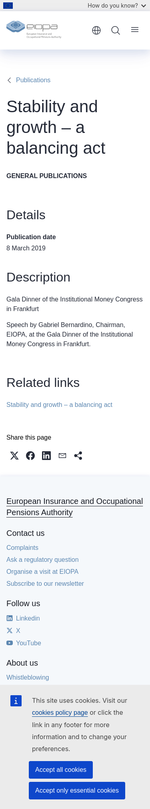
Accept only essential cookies (77, 790)
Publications (33, 80)
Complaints (22, 547)
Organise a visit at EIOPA (42, 571)
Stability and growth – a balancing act (59, 404)
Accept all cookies (60, 769)
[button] (14, 455)
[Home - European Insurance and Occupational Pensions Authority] (46, 30)
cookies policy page (60, 712)
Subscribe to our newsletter (45, 583)
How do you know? (117, 5)
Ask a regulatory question (42, 559)
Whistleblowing (27, 677)
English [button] (96, 30)
